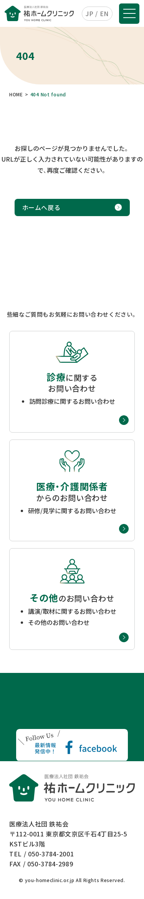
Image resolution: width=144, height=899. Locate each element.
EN (104, 13)
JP (89, 13)
